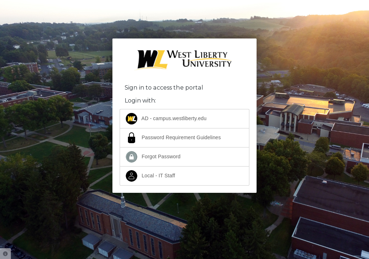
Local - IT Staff (150, 176)
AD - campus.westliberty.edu (166, 118)
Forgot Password (153, 157)
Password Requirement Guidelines (173, 138)
